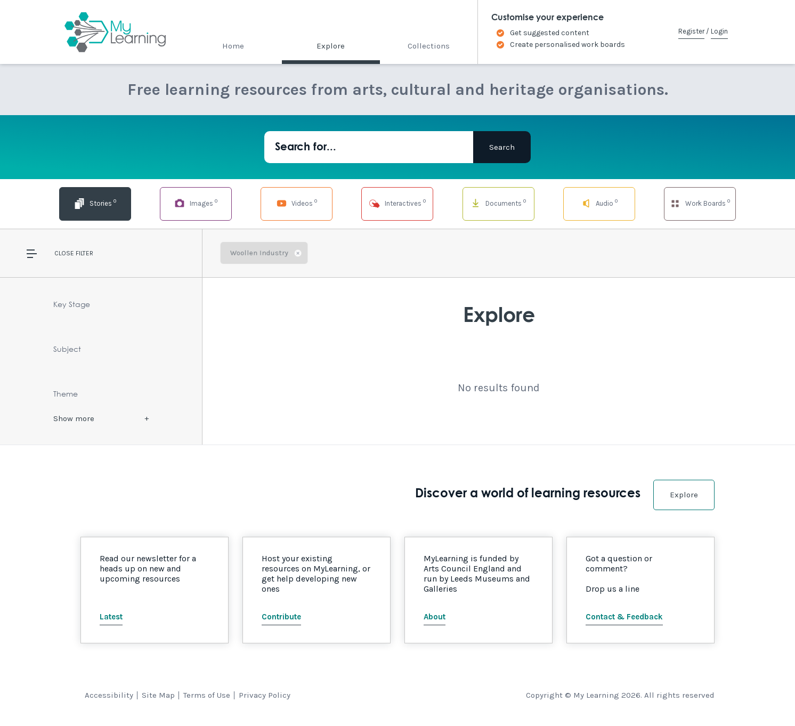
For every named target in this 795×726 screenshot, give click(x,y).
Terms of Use (206, 695)
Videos (297, 202)
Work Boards (699, 202)
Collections (429, 46)
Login (719, 31)
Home (233, 46)
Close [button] (64, 253)
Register (691, 31)
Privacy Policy (264, 695)
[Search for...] (368, 147)
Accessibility (109, 695)
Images (195, 202)
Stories (95, 202)
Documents (498, 202)
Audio (599, 202)
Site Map (158, 695)
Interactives (397, 202)
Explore (331, 46)
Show (73, 418)
